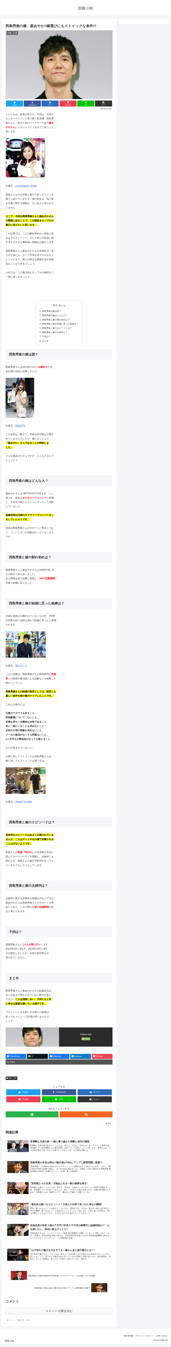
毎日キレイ (21, 666)
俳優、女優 (11, 1079)
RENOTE (20, 426)
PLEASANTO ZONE (26, 186)
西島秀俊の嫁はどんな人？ (55, 315)
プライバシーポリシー (143, 1339)
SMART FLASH (23, 802)
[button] (103, 104)
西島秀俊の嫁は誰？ (51, 311)
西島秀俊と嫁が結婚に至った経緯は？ (60, 324)
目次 (55, 305)
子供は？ (46, 337)
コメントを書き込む (59, 1313)
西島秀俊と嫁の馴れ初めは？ (56, 320)
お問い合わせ (161, 1339)
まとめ (45, 341)
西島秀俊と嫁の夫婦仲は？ (55, 333)
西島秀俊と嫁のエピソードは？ (57, 328)
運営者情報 (126, 1339)
